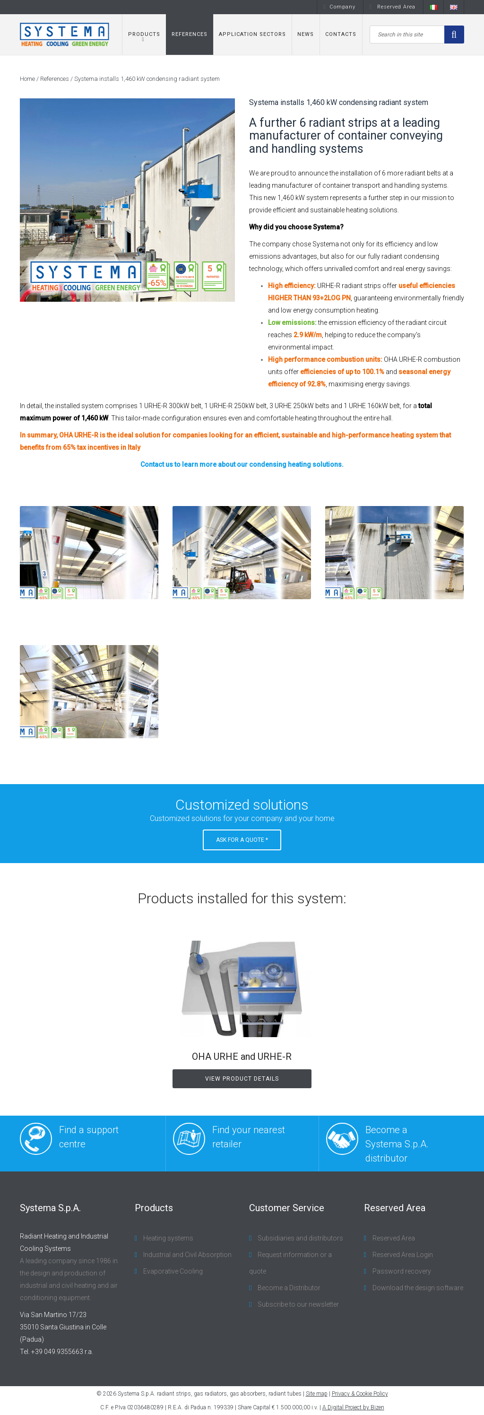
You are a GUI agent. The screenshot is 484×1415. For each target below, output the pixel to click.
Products (144, 34)
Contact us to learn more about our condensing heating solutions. (242, 464)
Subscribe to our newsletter (297, 1304)
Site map (317, 1393)
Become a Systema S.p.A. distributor (377, 1143)
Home (27, 78)
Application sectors (252, 34)
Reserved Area (392, 7)
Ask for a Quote (242, 840)
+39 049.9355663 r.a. (62, 1351)
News (305, 34)
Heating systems (167, 1238)
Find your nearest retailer (229, 1139)
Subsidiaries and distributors (299, 1238)
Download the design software (417, 1288)
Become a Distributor (288, 1288)
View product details (242, 1078)
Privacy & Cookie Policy (360, 1393)
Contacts (340, 34)
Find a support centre (69, 1139)
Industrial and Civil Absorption (187, 1254)
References (189, 34)
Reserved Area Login (402, 1254)
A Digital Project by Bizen (353, 1407)
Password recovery (401, 1271)
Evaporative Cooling (172, 1271)
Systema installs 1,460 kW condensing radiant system (147, 78)
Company (339, 7)
